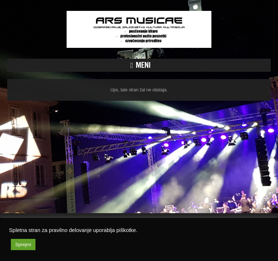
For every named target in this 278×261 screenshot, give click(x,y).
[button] (139, 65)
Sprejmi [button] (23, 244)
